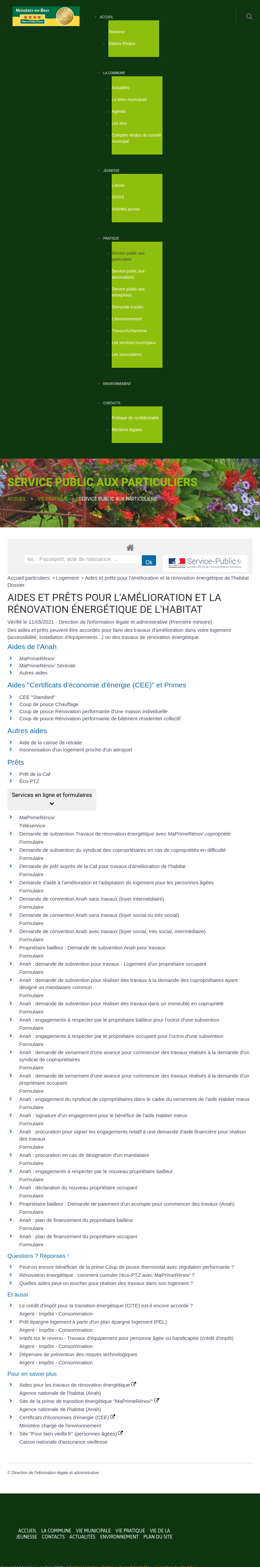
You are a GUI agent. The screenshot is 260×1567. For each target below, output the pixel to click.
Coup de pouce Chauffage (49, 704)
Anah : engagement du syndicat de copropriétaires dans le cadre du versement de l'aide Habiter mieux (134, 1099)
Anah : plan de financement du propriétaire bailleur (76, 1220)
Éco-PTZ (29, 781)
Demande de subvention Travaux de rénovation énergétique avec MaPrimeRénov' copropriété (125, 834)
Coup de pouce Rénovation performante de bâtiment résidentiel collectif (99, 718)
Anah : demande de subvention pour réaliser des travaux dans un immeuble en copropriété (121, 1003)
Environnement (117, 384)
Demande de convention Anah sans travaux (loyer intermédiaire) (91, 899)
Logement (68, 578)
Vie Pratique (53, 499)
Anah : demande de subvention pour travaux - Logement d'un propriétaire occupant (112, 964)
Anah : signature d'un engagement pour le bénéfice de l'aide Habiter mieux (103, 1115)
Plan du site (158, 1537)
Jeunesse (111, 171)
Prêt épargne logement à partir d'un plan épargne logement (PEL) (93, 1322)
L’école (118, 185)
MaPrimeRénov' (37, 658)
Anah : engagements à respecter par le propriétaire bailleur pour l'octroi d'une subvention (119, 1020)
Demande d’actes (127, 307)
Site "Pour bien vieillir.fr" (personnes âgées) (71, 1434)
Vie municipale (93, 1530)
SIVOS (118, 197)
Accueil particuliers (29, 578)
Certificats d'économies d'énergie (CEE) (67, 1417)
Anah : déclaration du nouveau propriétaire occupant (78, 1187)
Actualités (120, 87)
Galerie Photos (121, 43)
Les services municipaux (134, 342)
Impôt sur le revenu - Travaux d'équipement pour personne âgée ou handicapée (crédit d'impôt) (126, 1338)
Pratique (111, 238)
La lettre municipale (129, 99)
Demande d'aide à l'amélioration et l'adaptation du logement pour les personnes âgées (116, 882)
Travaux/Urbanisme (129, 330)
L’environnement (127, 319)
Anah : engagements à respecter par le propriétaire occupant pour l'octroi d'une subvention (121, 1036)
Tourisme (116, 31)
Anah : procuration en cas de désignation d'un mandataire (84, 1155)
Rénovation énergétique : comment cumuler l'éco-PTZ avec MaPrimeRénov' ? (107, 1275)
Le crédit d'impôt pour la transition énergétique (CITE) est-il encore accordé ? (106, 1305)
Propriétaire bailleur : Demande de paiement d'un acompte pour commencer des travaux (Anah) (127, 1204)
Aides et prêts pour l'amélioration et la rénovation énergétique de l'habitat (167, 578)
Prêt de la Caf (34, 774)
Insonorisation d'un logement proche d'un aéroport (75, 749)
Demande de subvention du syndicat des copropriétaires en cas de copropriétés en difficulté (122, 850)
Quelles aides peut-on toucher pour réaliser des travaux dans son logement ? (106, 1283)
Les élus (119, 123)
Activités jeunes (126, 209)
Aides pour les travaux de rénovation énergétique (77, 1385)
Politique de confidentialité (135, 418)
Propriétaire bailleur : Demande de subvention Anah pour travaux (92, 947)
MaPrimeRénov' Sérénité (47, 665)
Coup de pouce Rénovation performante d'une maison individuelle (93, 711)
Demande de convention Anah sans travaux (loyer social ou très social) (99, 915)
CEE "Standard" (37, 697)
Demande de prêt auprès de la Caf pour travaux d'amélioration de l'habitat (102, 866)
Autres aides (33, 673)
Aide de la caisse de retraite (50, 742)
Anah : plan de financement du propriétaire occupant (78, 1236)
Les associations (127, 354)
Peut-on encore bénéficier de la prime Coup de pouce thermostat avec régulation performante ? (126, 1267)
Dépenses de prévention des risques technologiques (78, 1354)
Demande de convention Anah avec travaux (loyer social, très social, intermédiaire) (112, 931)
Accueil (106, 17)
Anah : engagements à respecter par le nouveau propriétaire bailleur (96, 1171)
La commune (114, 73)
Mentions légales (127, 429)
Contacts (112, 403)
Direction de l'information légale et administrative (55, 1472)
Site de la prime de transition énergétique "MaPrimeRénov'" (89, 1401)
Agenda (119, 111)
